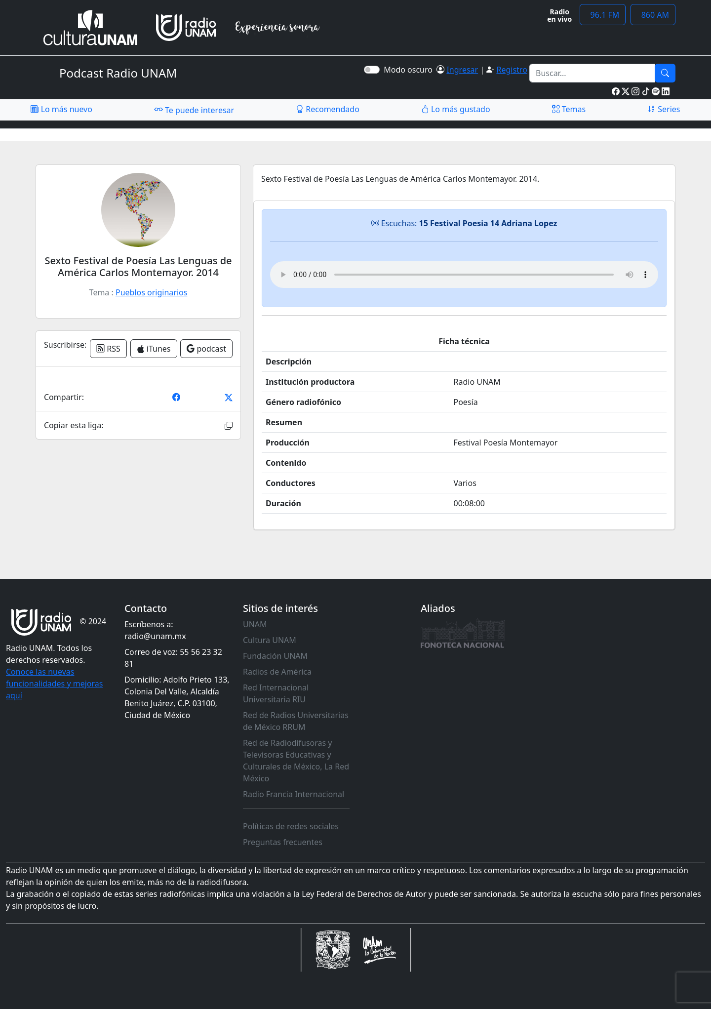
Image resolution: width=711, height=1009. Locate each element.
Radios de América (277, 671)
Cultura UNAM (269, 640)
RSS (108, 348)
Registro (511, 69)
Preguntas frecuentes (282, 842)
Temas (569, 109)
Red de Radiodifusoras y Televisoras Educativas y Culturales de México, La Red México (296, 760)
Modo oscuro (410, 69)
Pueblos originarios (151, 292)
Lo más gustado (455, 109)
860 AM (653, 14)
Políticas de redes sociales (291, 826)
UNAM (255, 624)
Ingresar (462, 69)
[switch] (372, 70)
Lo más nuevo (61, 109)
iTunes (154, 348)
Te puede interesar (194, 110)
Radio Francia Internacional (293, 794)
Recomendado (327, 109)
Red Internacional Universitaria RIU (276, 693)
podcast (206, 348)
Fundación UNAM (275, 655)
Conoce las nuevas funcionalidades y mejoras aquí (54, 683)
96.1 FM (602, 14)
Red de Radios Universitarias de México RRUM (296, 721)
